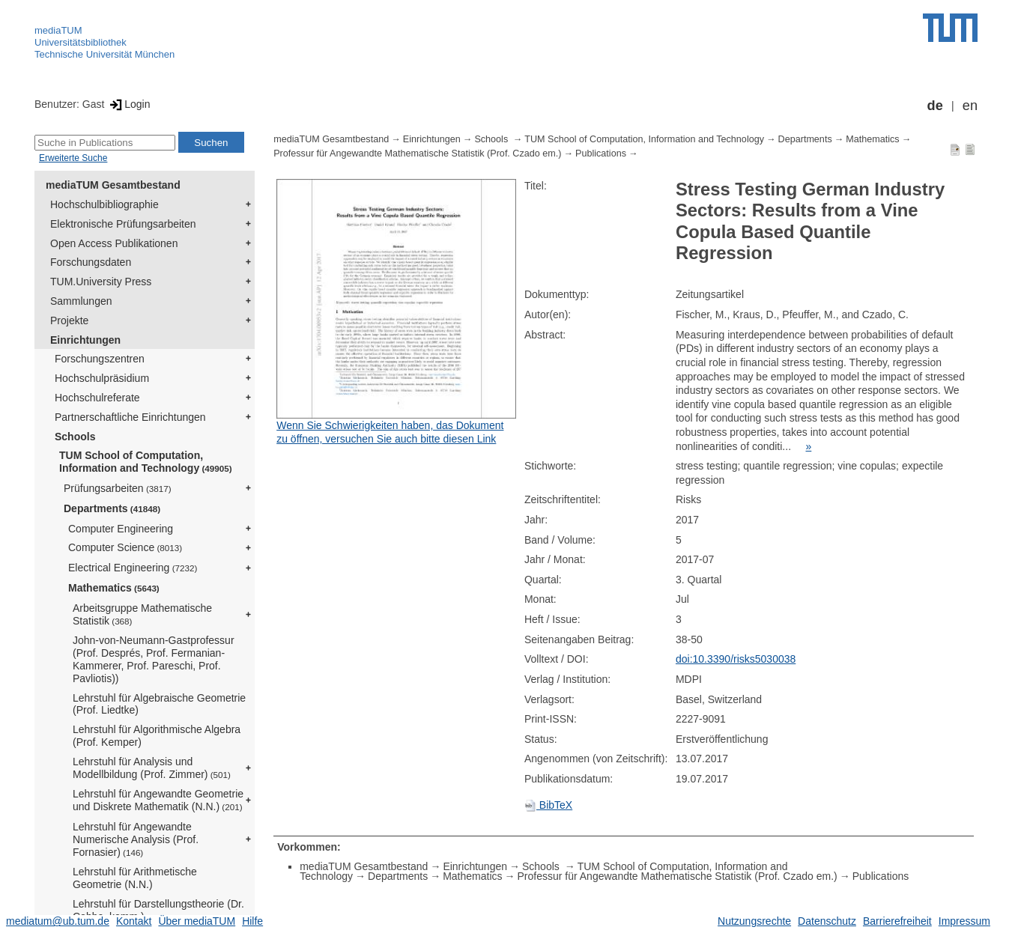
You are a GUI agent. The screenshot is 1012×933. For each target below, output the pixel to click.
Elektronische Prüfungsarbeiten (123, 224)
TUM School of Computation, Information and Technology (145, 461)
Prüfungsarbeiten (118, 488)
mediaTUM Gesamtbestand (113, 185)
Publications (600, 153)
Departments (112, 508)
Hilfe (252, 921)
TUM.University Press (100, 282)
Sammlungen (81, 301)
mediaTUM (58, 30)
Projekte (69, 320)
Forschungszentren (100, 359)
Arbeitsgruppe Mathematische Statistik (142, 614)
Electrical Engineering (132, 568)
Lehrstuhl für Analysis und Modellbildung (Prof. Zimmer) (152, 768)
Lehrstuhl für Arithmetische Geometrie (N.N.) (135, 878)
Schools (75, 437)
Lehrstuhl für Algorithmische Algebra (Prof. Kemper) (156, 735)
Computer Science (125, 547)
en (970, 105)
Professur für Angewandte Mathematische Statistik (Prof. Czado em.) (417, 153)
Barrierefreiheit (897, 921)
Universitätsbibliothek (80, 42)
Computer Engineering (120, 529)
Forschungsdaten (90, 262)
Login (128, 104)
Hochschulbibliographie (104, 204)
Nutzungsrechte (754, 921)
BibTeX (548, 805)
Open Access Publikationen (114, 243)
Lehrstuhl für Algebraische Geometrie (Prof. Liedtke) (159, 704)
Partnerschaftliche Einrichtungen (130, 417)
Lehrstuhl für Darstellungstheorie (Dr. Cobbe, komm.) (158, 910)
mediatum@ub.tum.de (57, 921)
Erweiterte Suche (73, 158)
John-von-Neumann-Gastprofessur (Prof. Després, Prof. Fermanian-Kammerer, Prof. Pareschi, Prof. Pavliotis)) (153, 659)
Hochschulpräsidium (102, 378)
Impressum (964, 921)
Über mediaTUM (196, 921)
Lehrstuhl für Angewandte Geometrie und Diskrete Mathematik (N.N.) (158, 800)
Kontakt (133, 921)
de (935, 105)
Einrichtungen (85, 340)
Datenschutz (827, 921)
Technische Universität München (104, 54)
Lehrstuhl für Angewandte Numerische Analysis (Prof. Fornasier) (136, 839)
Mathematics (114, 588)
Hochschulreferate (97, 398)
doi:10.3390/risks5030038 (736, 659)
